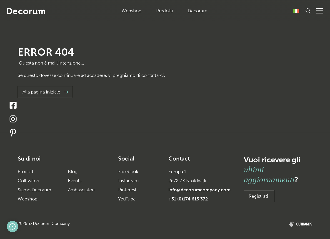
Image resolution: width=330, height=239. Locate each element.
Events (75, 180)
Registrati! (259, 196)
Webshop (131, 10)
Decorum (197, 10)
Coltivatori (28, 180)
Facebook (128, 171)
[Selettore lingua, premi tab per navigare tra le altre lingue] (296, 10)
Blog (73, 171)
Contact (179, 158)
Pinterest (127, 189)
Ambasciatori (81, 189)
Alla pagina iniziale (45, 92)
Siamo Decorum (34, 189)
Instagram (128, 180)
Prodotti (164, 10)
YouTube (127, 199)
